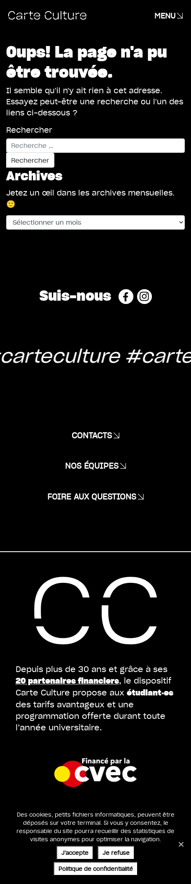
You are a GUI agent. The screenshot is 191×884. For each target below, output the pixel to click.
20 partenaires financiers (67, 680)
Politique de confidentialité (95, 868)
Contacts (92, 435)
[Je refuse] (181, 844)
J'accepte (75, 852)
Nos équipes (92, 465)
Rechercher (29, 129)
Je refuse (116, 852)
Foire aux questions (91, 496)
